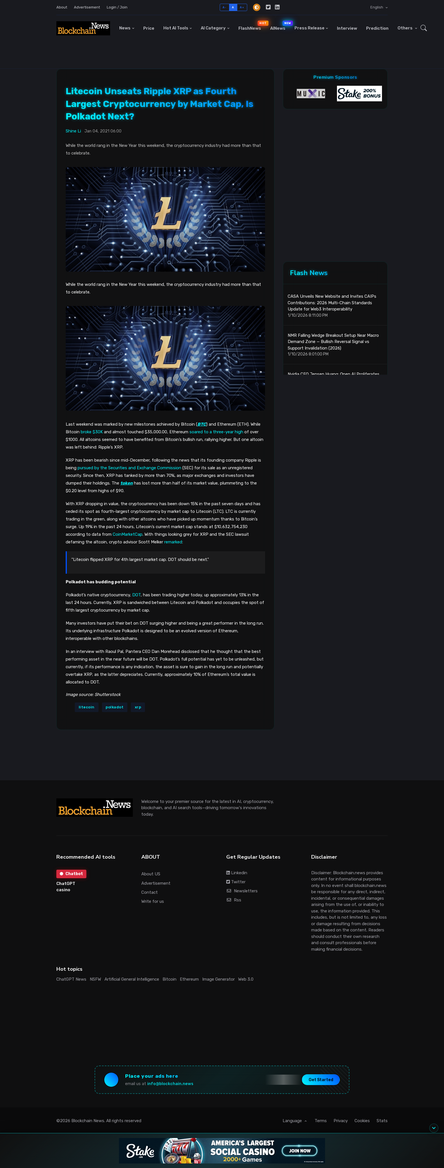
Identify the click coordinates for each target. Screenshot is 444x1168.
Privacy (341, 1120)
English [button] (377, 7)
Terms (321, 1120)
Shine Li (73, 131)
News (125, 28)
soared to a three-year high (216, 431)
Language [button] (293, 1120)
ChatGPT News (71, 979)
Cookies (362, 1120)
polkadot (114, 707)
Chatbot (71, 873)
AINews (280, 26)
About (61, 7)
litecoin (87, 707)
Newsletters (242, 890)
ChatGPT (65, 883)
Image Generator (218, 979)
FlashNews (252, 26)
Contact (149, 892)
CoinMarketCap (127, 534)
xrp (138, 707)
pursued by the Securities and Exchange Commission (129, 467)
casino (63, 889)
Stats (382, 1120)
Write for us (152, 901)
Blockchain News (87, 1120)
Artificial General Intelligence (131, 979)
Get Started (321, 1079)
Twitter (236, 881)
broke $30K (92, 431)
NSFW (95, 979)
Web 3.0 (245, 979)
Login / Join (117, 7)
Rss (233, 900)
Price (148, 28)
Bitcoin (169, 979)
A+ (242, 7)
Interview (347, 28)
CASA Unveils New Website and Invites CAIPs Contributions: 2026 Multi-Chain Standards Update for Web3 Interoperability (332, 303)
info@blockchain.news (170, 1083)
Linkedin (236, 872)
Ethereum (189, 979)
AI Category (213, 28)
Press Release (309, 28)
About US (150, 873)
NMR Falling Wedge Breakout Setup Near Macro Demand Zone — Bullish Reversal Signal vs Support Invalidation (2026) (333, 342)
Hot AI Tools (175, 28)
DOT (136, 594)
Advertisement (87, 7)
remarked (173, 542)
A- (224, 7)
